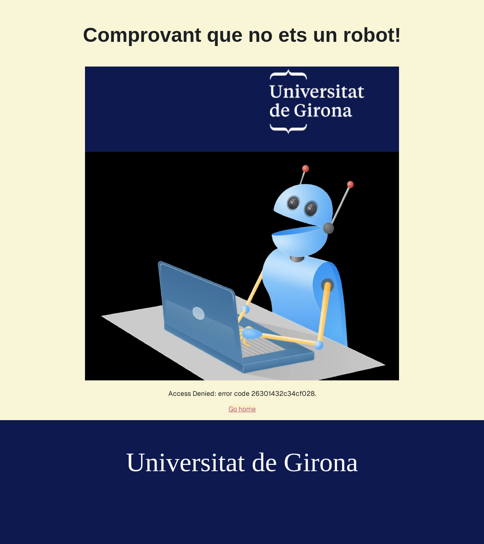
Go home (242, 409)
